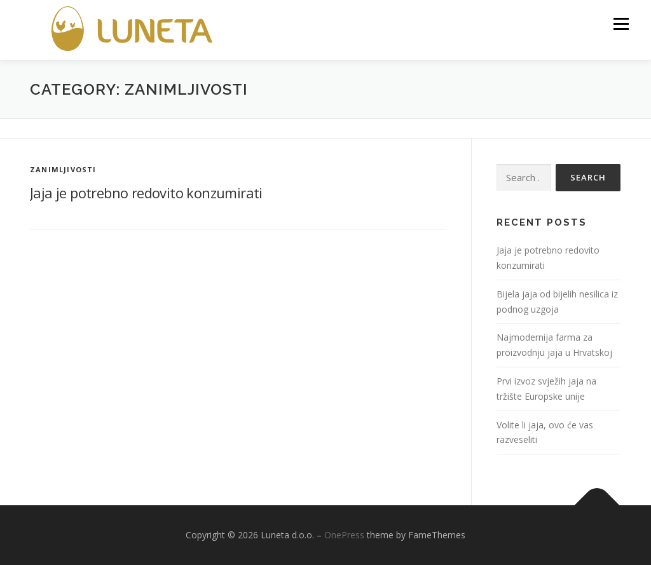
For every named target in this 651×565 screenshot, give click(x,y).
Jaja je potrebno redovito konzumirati (146, 192)
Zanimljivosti (63, 169)
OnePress (344, 535)
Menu (621, 24)
